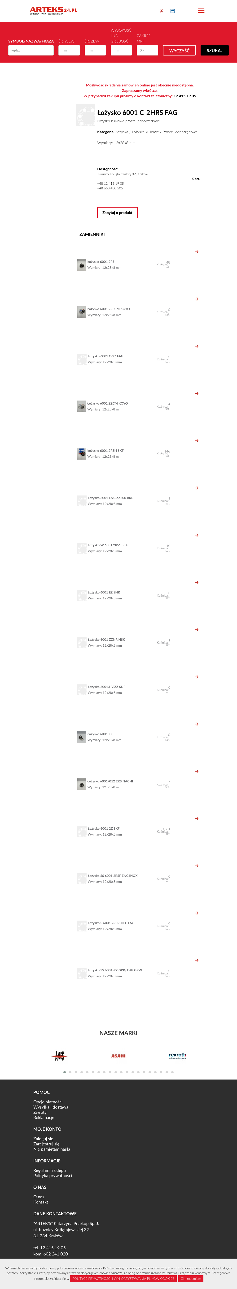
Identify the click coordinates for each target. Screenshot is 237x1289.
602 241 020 (56, 1253)
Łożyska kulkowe (145, 131)
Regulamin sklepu (49, 1170)
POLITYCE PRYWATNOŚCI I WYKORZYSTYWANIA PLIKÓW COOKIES (123, 1278)
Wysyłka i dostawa (50, 1107)
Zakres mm (143, 38)
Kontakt (40, 1201)
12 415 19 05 (185, 96)
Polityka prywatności (52, 1175)
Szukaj (215, 50)
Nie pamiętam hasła (51, 1149)
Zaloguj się (43, 1138)
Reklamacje (43, 1117)
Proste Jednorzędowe (180, 131)
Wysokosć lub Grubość (121, 35)
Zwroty (40, 1112)
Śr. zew (92, 41)
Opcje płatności (47, 1101)
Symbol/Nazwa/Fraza (31, 41)
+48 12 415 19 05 (110, 183)
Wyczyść (179, 50)
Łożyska (121, 131)
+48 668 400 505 (110, 188)
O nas (38, 1196)
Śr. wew (66, 41)
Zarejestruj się (46, 1143)
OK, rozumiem (191, 1278)
